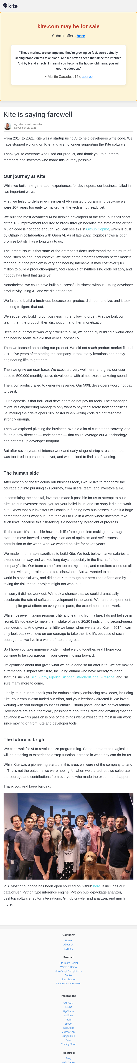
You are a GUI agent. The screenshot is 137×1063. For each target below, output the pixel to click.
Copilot (68, 975)
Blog (68, 1058)
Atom (69, 1019)
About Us (68, 944)
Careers (68, 948)
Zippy (42, 677)
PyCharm (68, 1011)
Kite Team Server (68, 963)
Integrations (68, 995)
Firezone (107, 677)
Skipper (67, 677)
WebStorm (68, 1027)
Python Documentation (68, 983)
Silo (33, 677)
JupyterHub (68, 1036)
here (81, 36)
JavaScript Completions (68, 971)
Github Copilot (97, 229)
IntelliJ (68, 1007)
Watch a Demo (68, 967)
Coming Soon (68, 1044)
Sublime (68, 1015)
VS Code (68, 1003)
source (87, 76)
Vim (68, 1040)
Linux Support (68, 979)
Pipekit (54, 677)
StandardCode (87, 677)
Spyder (68, 1023)
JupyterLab (68, 1031)
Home (68, 940)
